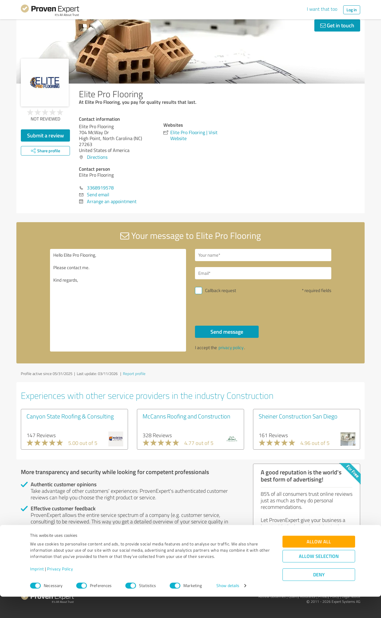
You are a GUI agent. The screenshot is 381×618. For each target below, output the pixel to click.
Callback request (220, 290)
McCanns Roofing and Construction (186, 416)
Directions (97, 157)
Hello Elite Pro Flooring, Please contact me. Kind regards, (118, 300)
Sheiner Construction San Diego (298, 416)
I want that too (322, 9)
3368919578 (100, 187)
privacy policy (230, 347)
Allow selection (319, 577)
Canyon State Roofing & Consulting (70, 416)
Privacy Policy (60, 590)
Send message (226, 331)
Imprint (37, 590)
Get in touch (337, 25)
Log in (351, 9)
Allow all (319, 562)
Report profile (134, 373)
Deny (319, 595)
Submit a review (45, 135)
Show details (227, 607)
